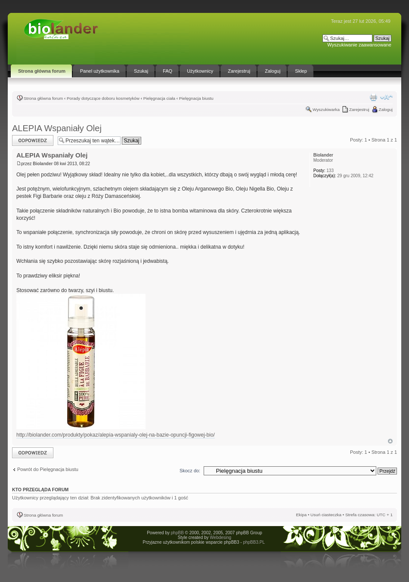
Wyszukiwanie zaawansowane (359, 44)
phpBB (177, 532)
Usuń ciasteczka (325, 514)
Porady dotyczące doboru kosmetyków (103, 98)
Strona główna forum (43, 98)
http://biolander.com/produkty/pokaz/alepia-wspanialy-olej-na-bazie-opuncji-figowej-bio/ (115, 435)
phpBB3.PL (253, 542)
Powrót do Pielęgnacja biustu (47, 469)
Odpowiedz (32, 140)
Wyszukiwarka (326, 109)
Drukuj (373, 97)
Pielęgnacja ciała (159, 98)
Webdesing (220, 537)
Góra (390, 441)
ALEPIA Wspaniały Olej (57, 128)
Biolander (43, 163)
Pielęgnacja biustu (196, 98)
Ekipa (301, 514)
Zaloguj (386, 109)
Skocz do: (190, 470)
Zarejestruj (359, 109)
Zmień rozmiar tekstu (386, 97)
